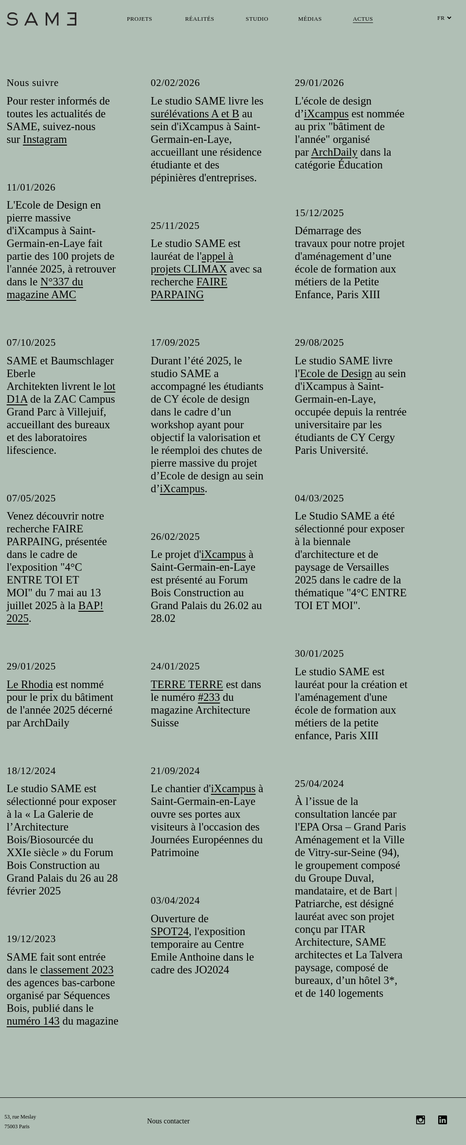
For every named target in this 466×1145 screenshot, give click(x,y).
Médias (310, 18)
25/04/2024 (319, 783)
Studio (257, 18)
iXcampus (326, 114)
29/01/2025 (31, 666)
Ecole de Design (336, 373)
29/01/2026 (319, 82)
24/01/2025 (175, 666)
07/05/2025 (31, 498)
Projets (140, 18)
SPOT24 (170, 931)
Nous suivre (33, 82)
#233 (209, 697)
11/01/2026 (31, 187)
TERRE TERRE (187, 684)
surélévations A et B (195, 114)
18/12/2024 (31, 770)
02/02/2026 (175, 82)
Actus (363, 18)
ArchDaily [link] (334, 152)
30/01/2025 (319, 653)
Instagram (45, 139)
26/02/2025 (175, 536)
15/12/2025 (319, 212)
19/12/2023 (31, 938)
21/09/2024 (175, 770)
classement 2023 (76, 970)
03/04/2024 (175, 900)
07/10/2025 (31, 342)
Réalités (199, 18)
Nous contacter (168, 1121)
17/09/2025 (175, 342)
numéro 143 (33, 1021)
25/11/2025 (175, 225)
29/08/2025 (319, 342)
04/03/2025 (319, 498)
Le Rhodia (30, 684)
